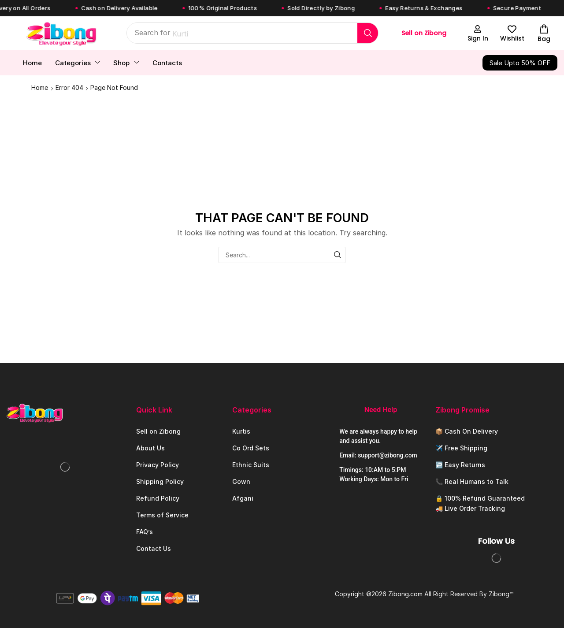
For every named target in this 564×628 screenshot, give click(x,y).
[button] (477, 33)
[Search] (367, 33)
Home (39, 87)
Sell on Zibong (423, 33)
